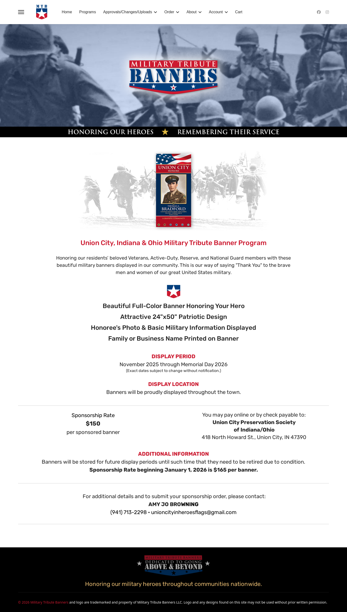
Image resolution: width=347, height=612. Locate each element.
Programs (87, 12)
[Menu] (21, 12)
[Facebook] (319, 12)
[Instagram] (327, 12)
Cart (238, 12)
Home (67, 12)
